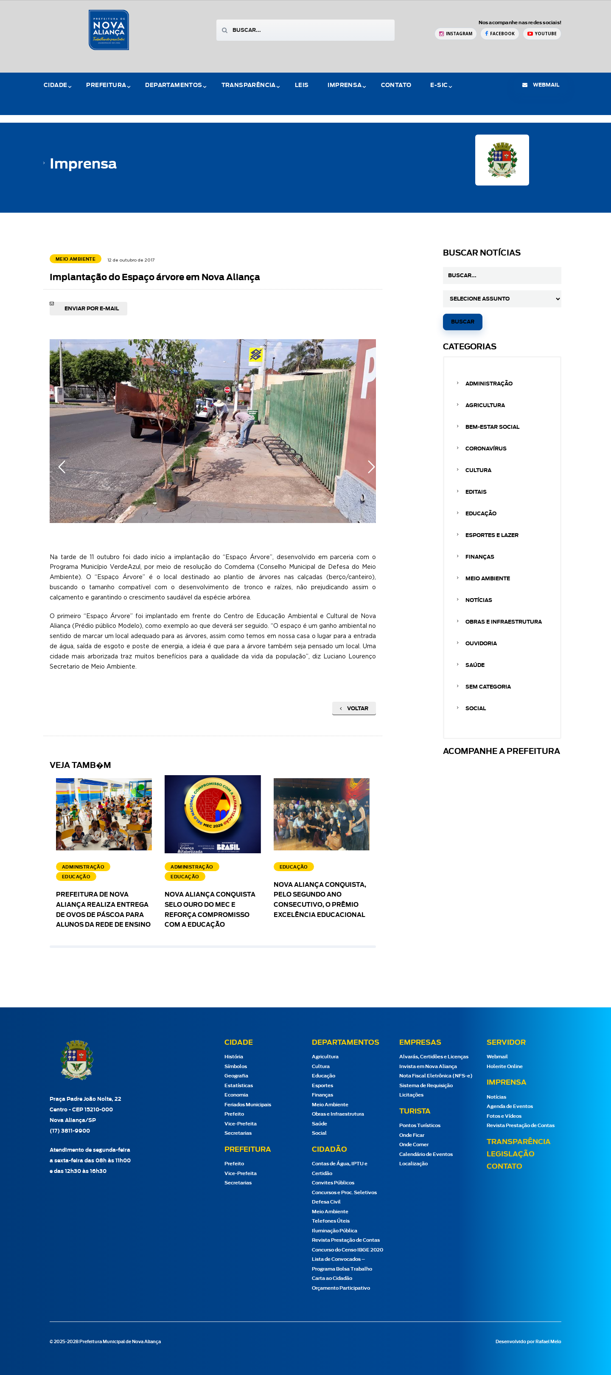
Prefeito (234, 1114)
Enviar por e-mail (91, 308)
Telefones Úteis (331, 1221)
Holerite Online (505, 1066)
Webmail (497, 1056)
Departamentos (173, 85)
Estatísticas (238, 1085)
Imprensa (345, 85)
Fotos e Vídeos (504, 1116)
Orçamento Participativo (341, 1288)
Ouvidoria (481, 643)
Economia (236, 1095)
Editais (476, 492)
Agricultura (485, 405)
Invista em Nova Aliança (428, 1066)
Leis (302, 85)
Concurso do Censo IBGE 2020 (347, 1250)
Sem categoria (488, 686)
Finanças (479, 557)
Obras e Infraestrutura (503, 621)
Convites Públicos (333, 1183)
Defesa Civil (326, 1202)
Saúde (475, 665)
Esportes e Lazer (492, 535)
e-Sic (439, 85)
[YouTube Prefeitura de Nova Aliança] (542, 34)
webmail (540, 84)
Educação (480, 513)
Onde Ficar (411, 1135)
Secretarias (238, 1133)
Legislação (511, 1154)
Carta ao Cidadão (332, 1278)
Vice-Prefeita (240, 1124)
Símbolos (235, 1066)
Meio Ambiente (487, 578)
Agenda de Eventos (510, 1106)
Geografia (236, 1076)
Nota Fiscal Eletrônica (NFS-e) (436, 1076)
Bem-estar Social (492, 427)
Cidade (55, 85)
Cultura (478, 470)
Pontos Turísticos (419, 1125)
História (233, 1056)
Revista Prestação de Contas (346, 1240)
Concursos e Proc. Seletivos (344, 1192)
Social (475, 708)
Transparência (248, 85)
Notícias (478, 600)
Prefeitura (106, 85)
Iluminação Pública (334, 1231)
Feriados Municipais (247, 1104)
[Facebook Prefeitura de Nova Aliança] (499, 34)
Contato (396, 85)
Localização (413, 1163)
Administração (489, 383)
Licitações (411, 1095)
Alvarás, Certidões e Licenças (433, 1056)
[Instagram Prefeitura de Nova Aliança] (455, 34)
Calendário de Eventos (426, 1154)
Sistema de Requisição (426, 1085)
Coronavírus (486, 448)
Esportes (322, 1085)
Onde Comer (414, 1144)
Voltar (354, 708)
